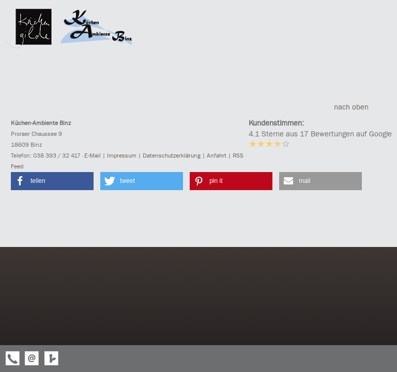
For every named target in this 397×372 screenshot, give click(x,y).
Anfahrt (216, 155)
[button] (52, 181)
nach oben (360, 107)
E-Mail (92, 155)
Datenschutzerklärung (172, 155)
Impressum (121, 155)
